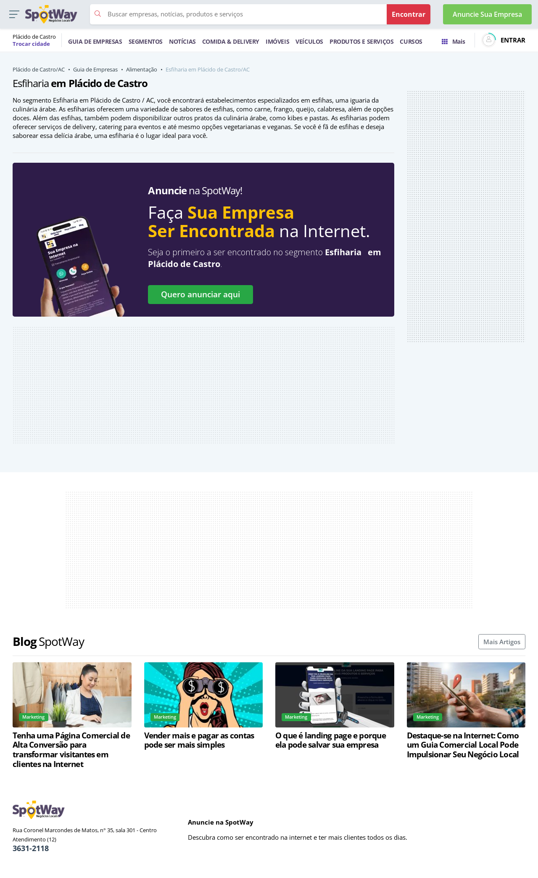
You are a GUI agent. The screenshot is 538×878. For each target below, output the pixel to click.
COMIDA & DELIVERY (230, 41)
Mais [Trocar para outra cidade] (453, 41)
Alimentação (141, 69)
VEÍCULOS (309, 41)
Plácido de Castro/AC (39, 69)
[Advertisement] (203, 385)
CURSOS (411, 41)
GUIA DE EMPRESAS (95, 41)
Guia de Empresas (95, 69)
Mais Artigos (501, 641)
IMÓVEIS (277, 41)
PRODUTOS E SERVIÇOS (361, 41)
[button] (14, 14)
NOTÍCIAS (182, 41)
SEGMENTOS (146, 41)
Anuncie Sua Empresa (487, 14)
